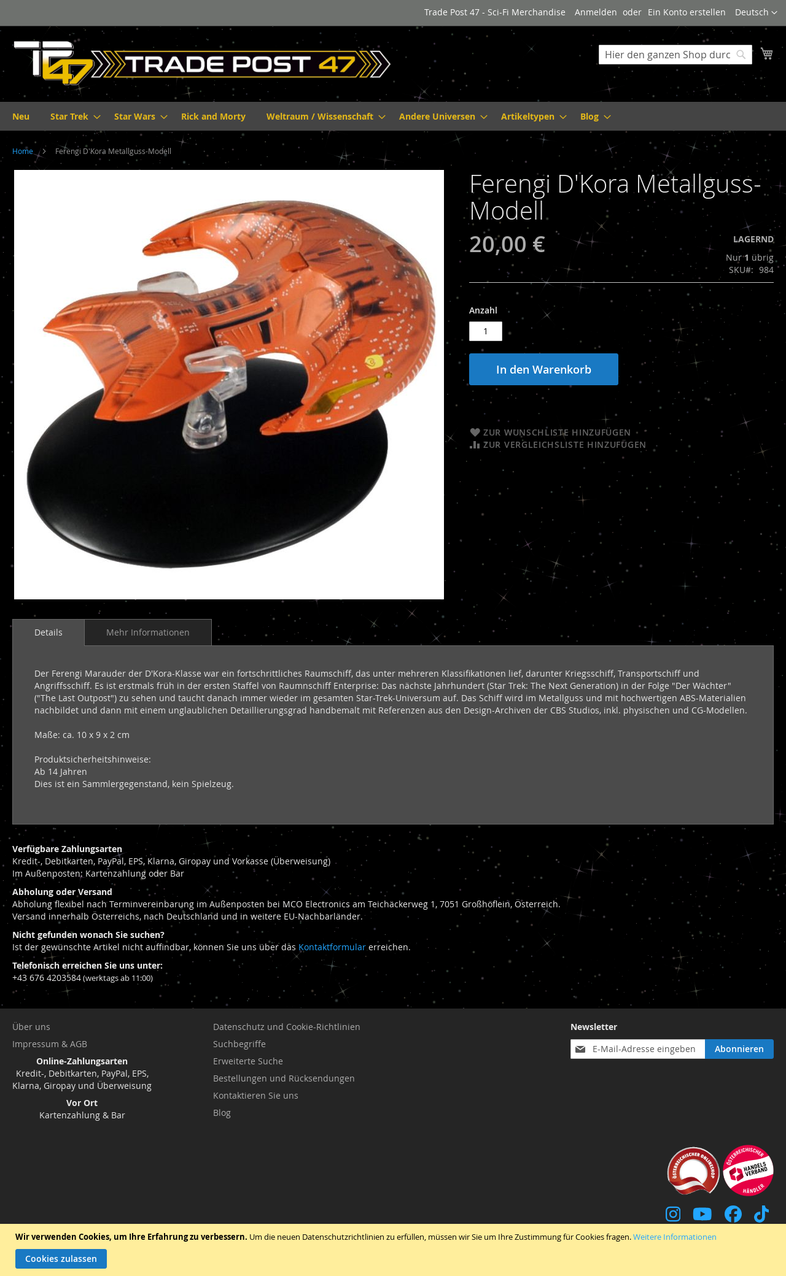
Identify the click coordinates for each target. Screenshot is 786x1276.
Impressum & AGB (49, 1044)
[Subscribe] (739, 1049)
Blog (222, 1112)
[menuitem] (21, 116)
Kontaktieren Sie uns (255, 1095)
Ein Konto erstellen (687, 12)
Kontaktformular (332, 947)
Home (22, 151)
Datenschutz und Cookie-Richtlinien (286, 1026)
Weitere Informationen (675, 1236)
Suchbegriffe (239, 1044)
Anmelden (596, 12)
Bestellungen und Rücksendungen (284, 1078)
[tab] (48, 632)
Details (48, 632)
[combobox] (675, 54)
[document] (394, 1250)
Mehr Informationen (148, 632)
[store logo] (202, 63)
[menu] (393, 116)
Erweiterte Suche (248, 1061)
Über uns (31, 1026)
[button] (756, 13)
